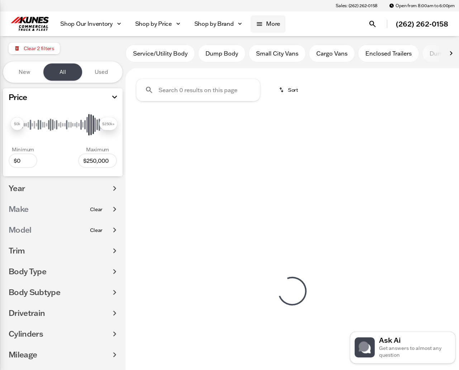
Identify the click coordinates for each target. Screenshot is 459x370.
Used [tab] (101, 71)
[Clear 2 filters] (34, 48)
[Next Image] (451, 53)
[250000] (97, 160)
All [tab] (63, 71)
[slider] (17, 123)
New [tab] (24, 71)
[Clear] (96, 209)
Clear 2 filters (166, 170)
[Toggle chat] (402, 348)
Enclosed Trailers (388, 53)
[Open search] (372, 24)
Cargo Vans (331, 53)
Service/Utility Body (160, 53)
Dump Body (221, 53)
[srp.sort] (288, 90)
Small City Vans (277, 53)
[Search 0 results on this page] (198, 90)
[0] (23, 160)
